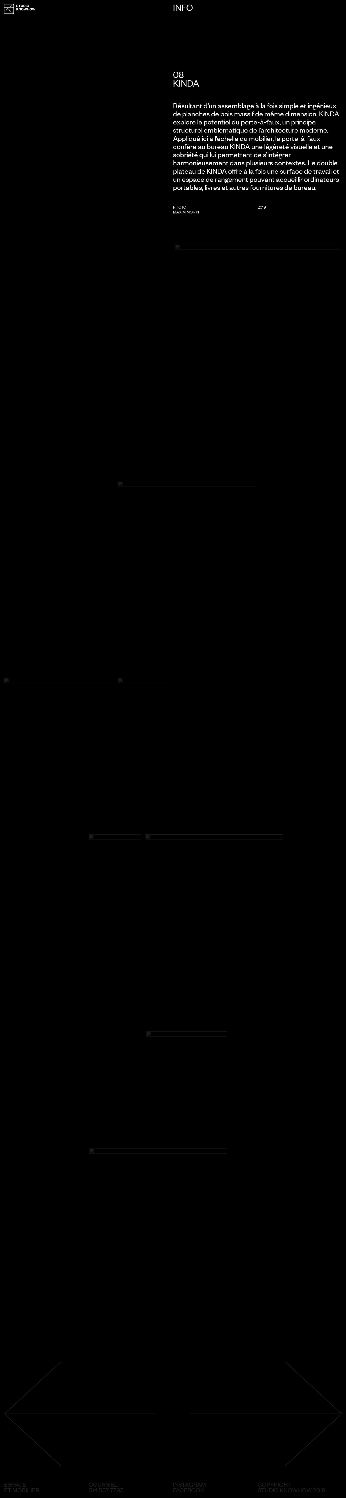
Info (183, 7)
